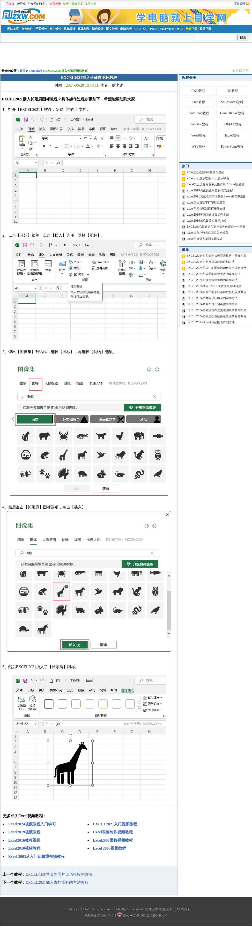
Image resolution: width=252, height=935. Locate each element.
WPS (180, 28)
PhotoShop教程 (198, 113)
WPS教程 (198, 146)
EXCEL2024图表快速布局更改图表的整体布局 (216, 310)
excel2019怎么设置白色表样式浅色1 (210, 190)
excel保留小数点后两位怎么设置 (207, 232)
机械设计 (69, 28)
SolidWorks (167, 28)
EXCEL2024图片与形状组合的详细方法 (212, 298)
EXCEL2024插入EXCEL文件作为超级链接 (214, 286)
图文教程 (112, 28)
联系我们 (184, 909)
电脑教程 (126, 28)
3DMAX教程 (232, 124)
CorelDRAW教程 (232, 113)
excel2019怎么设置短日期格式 (206, 220)
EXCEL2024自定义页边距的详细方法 (211, 262)
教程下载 (191, 28)
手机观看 (240, 4)
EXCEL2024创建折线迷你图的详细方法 (212, 280)
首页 (22, 71)
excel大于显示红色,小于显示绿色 (208, 178)
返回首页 (242, 70)
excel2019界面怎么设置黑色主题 (208, 214)
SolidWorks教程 (232, 102)
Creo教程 (198, 102)
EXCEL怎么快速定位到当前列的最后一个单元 (216, 226)
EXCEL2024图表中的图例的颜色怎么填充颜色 (216, 268)
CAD (137, 28)
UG (145, 28)
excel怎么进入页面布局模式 (204, 239)
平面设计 (41, 28)
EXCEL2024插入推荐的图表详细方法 (211, 322)
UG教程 (232, 91)
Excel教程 (35, 71)
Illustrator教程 (198, 124)
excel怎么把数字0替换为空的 (205, 172)
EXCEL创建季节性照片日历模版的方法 (59, 874)
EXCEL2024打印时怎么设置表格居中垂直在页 (216, 255)
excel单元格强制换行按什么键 (206, 208)
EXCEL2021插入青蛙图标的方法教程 (57, 882)
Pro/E (153, 28)
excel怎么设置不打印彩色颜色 (206, 202)
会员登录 (55, 4)
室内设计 (55, 28)
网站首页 (13, 28)
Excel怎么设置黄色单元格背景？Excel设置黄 (216, 184)
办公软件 (27, 28)
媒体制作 (83, 28)
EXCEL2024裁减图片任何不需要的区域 (212, 304)
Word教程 (198, 135)
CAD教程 (199, 91)
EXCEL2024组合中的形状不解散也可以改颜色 (216, 292)
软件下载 (205, 28)
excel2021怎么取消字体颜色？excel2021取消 (216, 196)
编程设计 (98, 28)
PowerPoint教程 (232, 146)
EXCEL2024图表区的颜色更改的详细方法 (213, 274)
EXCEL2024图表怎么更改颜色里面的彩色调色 (216, 316)
